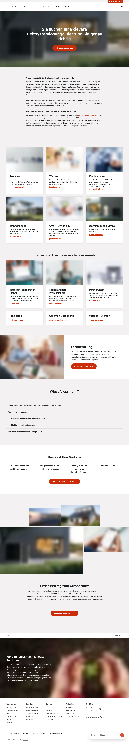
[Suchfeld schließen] (117, 7)
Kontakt (58, 7)
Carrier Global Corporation (88, 115)
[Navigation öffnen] (3, 6)
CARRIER (25, 740)
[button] (118, 635)
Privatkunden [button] (69, 7)
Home (8, 635)
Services (36, 7)
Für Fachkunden (15, 7)
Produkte (27, 7)
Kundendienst (47, 7)
